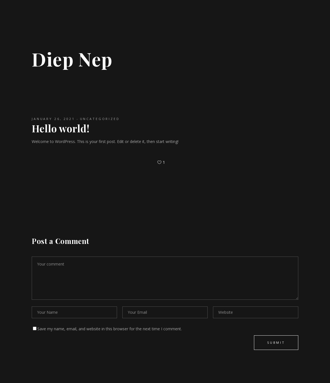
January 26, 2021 (53, 119)
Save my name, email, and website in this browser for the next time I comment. (109, 328)
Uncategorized (100, 119)
